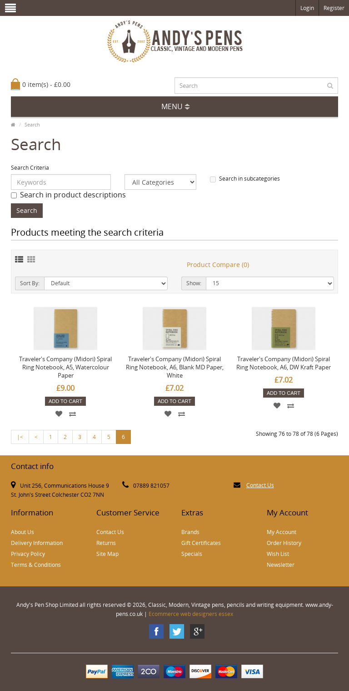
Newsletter (280, 565)
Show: (193, 283)
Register (334, 8)
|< (20, 437)
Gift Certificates (201, 543)
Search (32, 124)
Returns (106, 543)
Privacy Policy (28, 554)
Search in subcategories (245, 178)
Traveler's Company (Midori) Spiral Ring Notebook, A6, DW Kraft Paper (283, 363)
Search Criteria (30, 167)
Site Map (107, 554)
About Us (22, 532)
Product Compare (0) (218, 264)
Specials (191, 554)
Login (307, 8)
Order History (284, 543)
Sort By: (30, 283)
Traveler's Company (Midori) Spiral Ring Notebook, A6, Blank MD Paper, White (175, 367)
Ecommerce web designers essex (191, 614)
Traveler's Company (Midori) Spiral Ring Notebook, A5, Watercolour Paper (65, 367)
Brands (190, 532)
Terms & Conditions (36, 565)
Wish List (278, 554)
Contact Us (260, 485)
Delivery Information (37, 543)
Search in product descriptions (68, 195)
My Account (281, 532)
